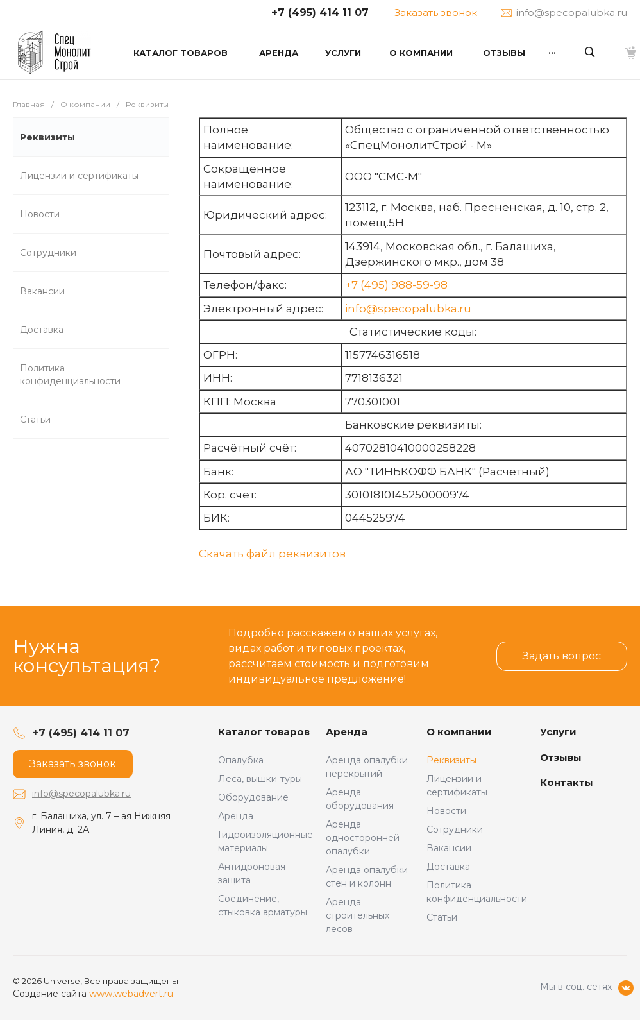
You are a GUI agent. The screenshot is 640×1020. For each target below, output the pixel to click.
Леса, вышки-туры (260, 779)
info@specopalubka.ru (408, 308)
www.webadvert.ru (131, 993)
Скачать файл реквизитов (272, 553)
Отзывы (561, 757)
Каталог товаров (264, 732)
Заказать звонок (435, 12)
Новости (446, 811)
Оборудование (253, 797)
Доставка (448, 866)
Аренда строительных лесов (357, 915)
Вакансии (448, 848)
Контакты (566, 782)
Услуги (558, 732)
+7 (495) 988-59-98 (396, 284)
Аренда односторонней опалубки (363, 838)
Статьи (441, 917)
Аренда (235, 816)
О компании (459, 732)
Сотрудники (454, 829)
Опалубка (241, 760)
